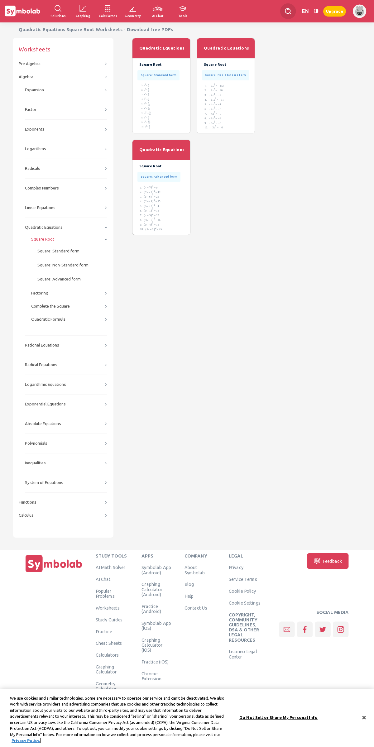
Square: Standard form (58, 251)
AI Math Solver (110, 567)
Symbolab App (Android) (156, 570)
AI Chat (103, 579)
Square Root (42, 239)
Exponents (35, 129)
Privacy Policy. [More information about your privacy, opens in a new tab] (26, 742)
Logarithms (35, 148)
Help (189, 596)
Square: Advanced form (59, 279)
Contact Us (196, 607)
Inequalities (35, 463)
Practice (104, 631)
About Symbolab (195, 570)
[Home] (54, 572)
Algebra (26, 76)
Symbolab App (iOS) (156, 625)
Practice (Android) (151, 609)
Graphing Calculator (106, 669)
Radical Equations (41, 364)
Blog (189, 584)
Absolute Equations (43, 423)
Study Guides (109, 619)
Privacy (236, 567)
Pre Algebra (30, 63)
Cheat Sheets (109, 643)
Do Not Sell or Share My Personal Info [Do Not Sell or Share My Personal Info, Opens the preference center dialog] (278, 719)
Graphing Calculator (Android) (152, 589)
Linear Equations (40, 207)
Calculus (26, 515)
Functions (27, 502)
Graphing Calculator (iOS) (152, 645)
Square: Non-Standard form (63, 265)
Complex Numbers (42, 188)
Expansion (34, 90)
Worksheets (108, 607)
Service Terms (243, 579)
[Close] (364, 719)
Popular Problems (105, 593)
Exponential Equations (45, 404)
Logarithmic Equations (45, 384)
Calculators (107, 655)
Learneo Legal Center (243, 654)
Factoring (39, 293)
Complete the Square (50, 306)
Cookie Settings (245, 602)
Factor (30, 109)
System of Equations (44, 482)
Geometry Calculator (106, 686)
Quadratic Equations (44, 227)
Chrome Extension (151, 676)
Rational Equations (42, 345)
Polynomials (36, 443)
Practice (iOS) (155, 661)
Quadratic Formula (48, 319)
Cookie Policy (242, 590)
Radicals (32, 168)
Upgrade (334, 11)
